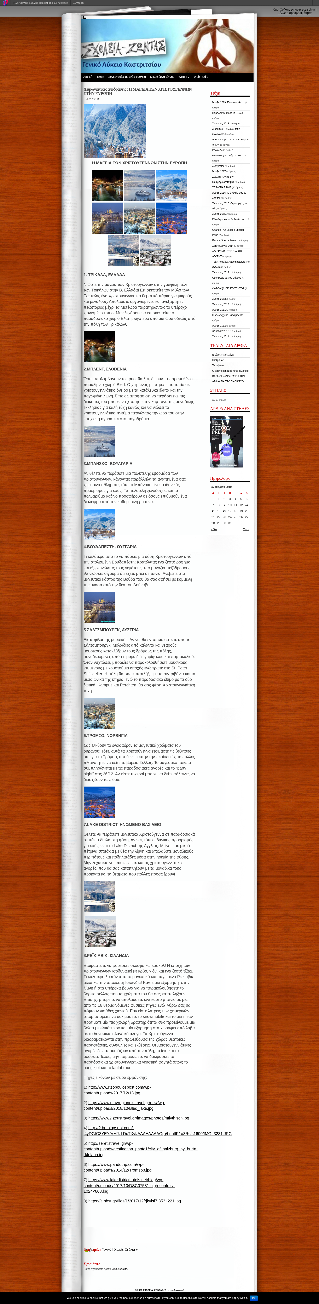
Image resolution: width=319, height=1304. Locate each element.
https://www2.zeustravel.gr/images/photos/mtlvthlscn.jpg (138, 1118)
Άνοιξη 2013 (219, 298)
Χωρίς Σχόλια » (126, 1250)
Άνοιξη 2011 (219, 309)
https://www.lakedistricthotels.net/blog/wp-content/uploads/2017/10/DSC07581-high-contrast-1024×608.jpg (129, 1186)
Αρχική (87, 76)
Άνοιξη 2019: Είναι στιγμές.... (228, 102)
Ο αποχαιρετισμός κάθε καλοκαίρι (230, 370)
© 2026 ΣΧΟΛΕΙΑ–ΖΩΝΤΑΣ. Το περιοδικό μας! (159, 1290)
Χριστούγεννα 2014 (223, 245)
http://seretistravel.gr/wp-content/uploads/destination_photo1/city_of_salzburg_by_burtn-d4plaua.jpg (141, 1149)
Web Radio (201, 76)
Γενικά (106, 1250)
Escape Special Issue (224, 240)
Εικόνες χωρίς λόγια (223, 354)
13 (246, 504)
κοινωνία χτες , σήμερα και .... (228, 155)
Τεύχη (100, 76)
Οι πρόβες (218, 360)
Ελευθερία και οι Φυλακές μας (228, 219)
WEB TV (184, 76)
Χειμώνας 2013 (220, 304)
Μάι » (246, 529)
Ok (253, 1298)
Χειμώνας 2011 (220, 336)
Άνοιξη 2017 (219, 171)
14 (213, 510)
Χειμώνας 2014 (220, 272)
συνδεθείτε (121, 1269)
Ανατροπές (218, 166)
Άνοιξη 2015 (219, 213)
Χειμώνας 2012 (220, 331)
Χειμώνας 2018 (220, 123)
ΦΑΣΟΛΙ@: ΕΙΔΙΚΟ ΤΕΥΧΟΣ (228, 288)
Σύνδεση (78, 2)
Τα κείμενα (218, 365)
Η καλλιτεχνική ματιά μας (226, 315)
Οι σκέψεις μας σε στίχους (226, 277)
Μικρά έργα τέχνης (162, 76)
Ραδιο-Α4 (217, 150)
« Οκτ (214, 529)
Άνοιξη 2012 (219, 325)
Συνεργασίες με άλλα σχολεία (127, 76)
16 (224, 510)
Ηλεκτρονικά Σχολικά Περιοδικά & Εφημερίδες (40, 2)
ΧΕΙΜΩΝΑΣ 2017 (221, 187)
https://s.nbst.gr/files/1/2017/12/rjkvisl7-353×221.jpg (134, 1201)
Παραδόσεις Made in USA (226, 113)
